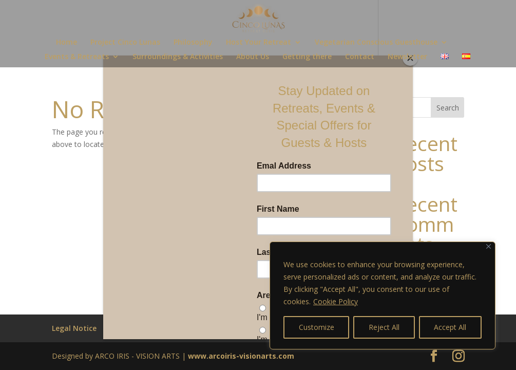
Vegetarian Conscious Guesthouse (376, 43)
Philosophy (193, 43)
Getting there (307, 57)
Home (66, 43)
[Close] (488, 246)
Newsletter (407, 57)
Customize (316, 327)
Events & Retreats (77, 57)
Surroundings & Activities (177, 57)
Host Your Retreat (258, 43)
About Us (252, 57)
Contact (359, 57)
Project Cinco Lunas (125, 43)
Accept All (450, 327)
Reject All (384, 327)
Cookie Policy (335, 301)
